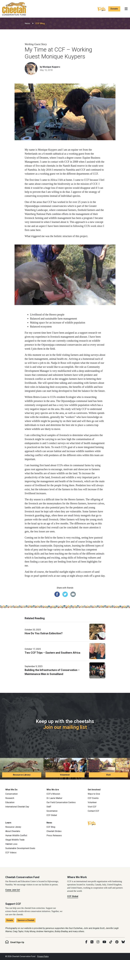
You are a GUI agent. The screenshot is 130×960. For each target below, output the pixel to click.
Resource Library (21, 775)
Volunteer (65, 775)
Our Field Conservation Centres (61, 802)
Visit (108, 775)
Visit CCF (92, 806)
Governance (52, 811)
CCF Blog (40, 23)
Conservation (11, 794)
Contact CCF (93, 811)
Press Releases (54, 835)
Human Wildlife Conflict (16, 835)
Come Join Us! (12, 890)
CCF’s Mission (53, 794)
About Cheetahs (12, 831)
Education (9, 802)
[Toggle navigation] (126, 9)
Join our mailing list (65, 727)
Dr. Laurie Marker (54, 798)
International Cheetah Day (17, 806)
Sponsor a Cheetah (25, 920)
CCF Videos (10, 852)
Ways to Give (94, 794)
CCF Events (93, 798)
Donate (114, 8)
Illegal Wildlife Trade (15, 839)
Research (9, 798)
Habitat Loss (11, 844)
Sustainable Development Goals (20, 848)
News (27, 23)
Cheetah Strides (54, 831)
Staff (49, 806)
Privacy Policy (43, 956)
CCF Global (52, 815)
